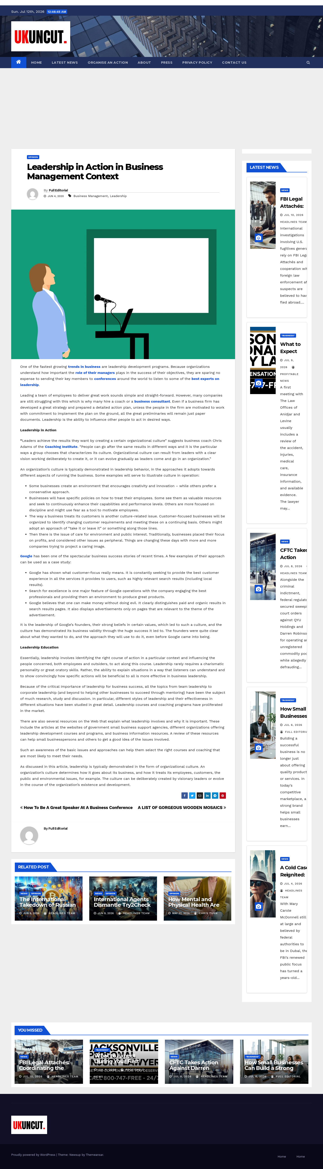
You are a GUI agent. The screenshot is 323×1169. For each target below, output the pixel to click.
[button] (308, 62)
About (144, 63)
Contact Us (234, 63)
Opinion (33, 157)
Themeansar (94, 1154)
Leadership (118, 196)
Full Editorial (58, 190)
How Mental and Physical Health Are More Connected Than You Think (193, 907)
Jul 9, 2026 (107, 1069)
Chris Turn (206, 913)
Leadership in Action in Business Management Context (95, 172)
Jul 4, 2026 (293, 883)
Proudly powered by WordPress (33, 1154)
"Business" (288, 335)
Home (36, 63)
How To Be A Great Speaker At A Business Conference (76, 807)
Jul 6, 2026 (293, 725)
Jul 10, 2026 (293, 215)
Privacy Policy (197, 63)
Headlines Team (59, 913)
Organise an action (108, 63)
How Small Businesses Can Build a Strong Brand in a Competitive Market (273, 1070)
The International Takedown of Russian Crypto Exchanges (47, 905)
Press (167, 63)
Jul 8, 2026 (293, 566)
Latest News (65, 63)
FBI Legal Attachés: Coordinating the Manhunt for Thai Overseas (44, 1070)
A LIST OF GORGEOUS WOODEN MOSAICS (182, 807)
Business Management (91, 196)
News (24, 893)
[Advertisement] (161, 101)
